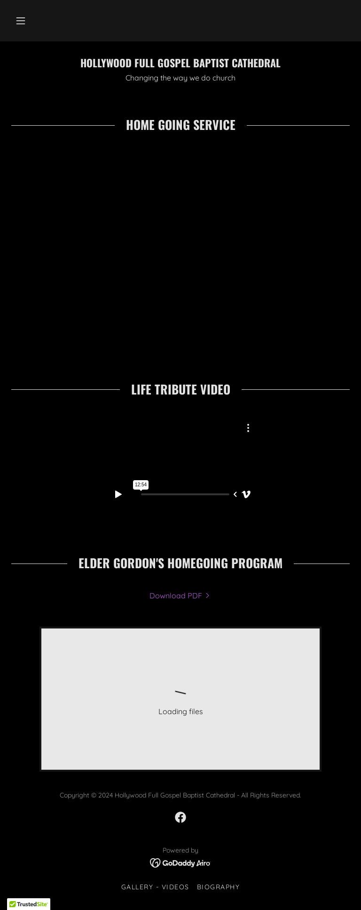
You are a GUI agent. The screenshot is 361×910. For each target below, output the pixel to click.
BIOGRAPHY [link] (218, 887)
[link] (180, 64)
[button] (20, 20)
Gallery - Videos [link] (155, 887)
